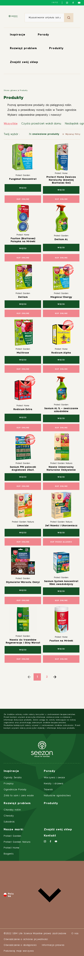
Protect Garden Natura (17, 842)
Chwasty (9, 816)
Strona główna (10, 90)
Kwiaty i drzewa (53, 783)
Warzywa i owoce (54, 777)
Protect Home (11, 848)
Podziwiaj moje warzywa (19, 951)
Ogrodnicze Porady (15, 789)
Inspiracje (17, 34)
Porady (43, 34)
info (55, 2)
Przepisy (9, 783)
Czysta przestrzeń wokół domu (41, 123)
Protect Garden (12, 836)
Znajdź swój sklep (24, 62)
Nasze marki (13, 829)
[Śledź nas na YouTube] (79, 3)
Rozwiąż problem (23, 48)
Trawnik (48, 789)
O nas (74, 933)
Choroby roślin (12, 810)
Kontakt (50, 835)
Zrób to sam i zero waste (19, 795)
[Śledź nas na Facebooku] (73, 3)
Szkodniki (9, 822)
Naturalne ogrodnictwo (57, 795)
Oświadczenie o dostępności (20, 945)
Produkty (56, 48)
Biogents (8, 854)
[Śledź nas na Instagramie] (67, 3)
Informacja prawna (53, 945)
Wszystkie (11, 123)
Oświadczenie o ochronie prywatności (26, 939)
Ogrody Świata (12, 777)
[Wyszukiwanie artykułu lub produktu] (44, 17)
